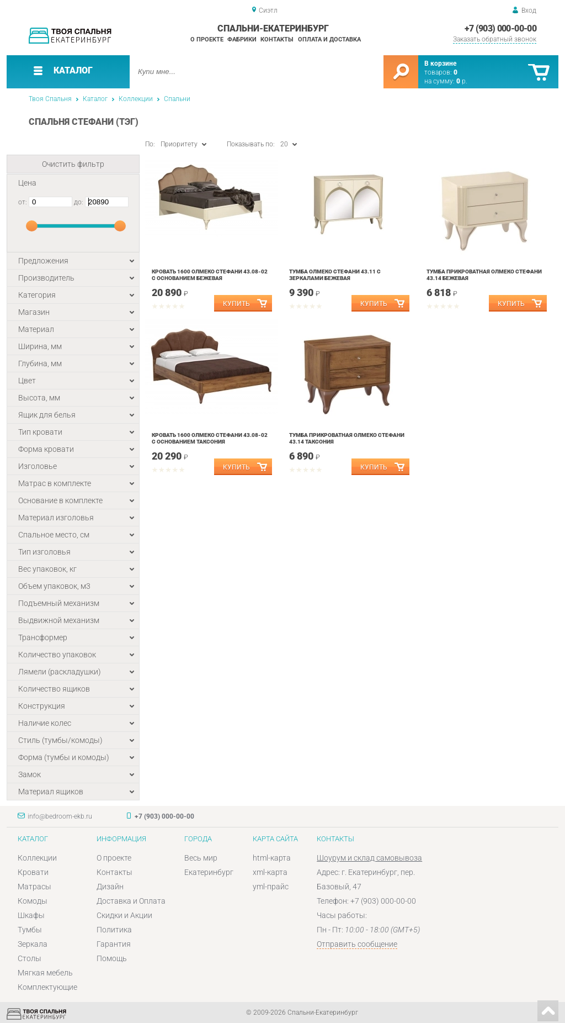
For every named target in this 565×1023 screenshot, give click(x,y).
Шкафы (31, 915)
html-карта (272, 857)
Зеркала (32, 944)
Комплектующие (47, 987)
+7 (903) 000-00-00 (500, 28)
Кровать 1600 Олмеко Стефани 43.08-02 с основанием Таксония (210, 438)
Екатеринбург (208, 872)
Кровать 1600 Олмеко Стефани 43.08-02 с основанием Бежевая (210, 274)
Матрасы (34, 886)
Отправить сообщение (357, 944)
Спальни (177, 99)
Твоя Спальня (50, 99)
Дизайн (110, 886)
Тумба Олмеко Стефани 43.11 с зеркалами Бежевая (335, 274)
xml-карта (270, 872)
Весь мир (200, 857)
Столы (29, 958)
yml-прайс (271, 886)
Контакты (277, 39)
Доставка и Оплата (131, 901)
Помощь (112, 958)
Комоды (32, 901)
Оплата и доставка (329, 39)
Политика (114, 929)
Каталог (95, 99)
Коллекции (136, 99)
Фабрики (242, 39)
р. (461, 81)
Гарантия (114, 944)
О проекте (206, 39)
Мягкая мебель (45, 972)
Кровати (33, 872)
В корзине (440, 63)
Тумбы (30, 929)
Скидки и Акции (124, 915)
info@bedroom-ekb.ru (60, 816)
